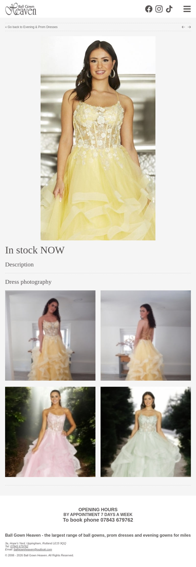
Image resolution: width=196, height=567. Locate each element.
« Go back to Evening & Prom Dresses (31, 27)
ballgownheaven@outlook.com (33, 549)
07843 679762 (19, 546)
